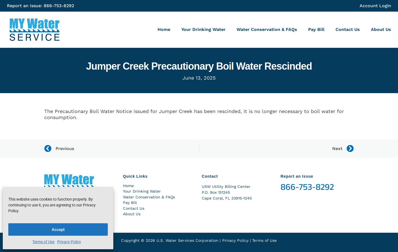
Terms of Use (43, 242)
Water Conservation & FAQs (267, 29)
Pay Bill (316, 29)
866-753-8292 (307, 187)
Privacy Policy (69, 242)
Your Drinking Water (203, 29)
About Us (381, 29)
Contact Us (348, 29)
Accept (58, 229)
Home (164, 29)
